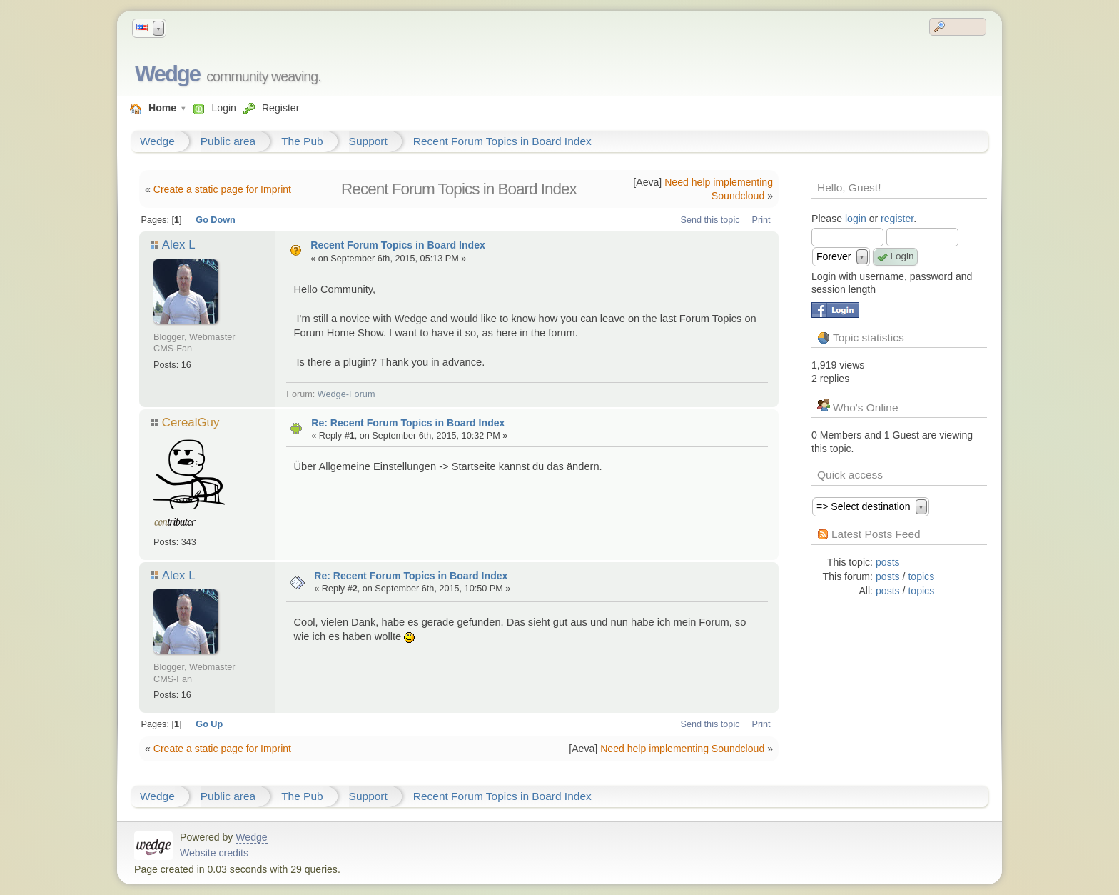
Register (280, 108)
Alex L (178, 244)
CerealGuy (191, 422)
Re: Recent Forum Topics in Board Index (408, 423)
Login (223, 108)
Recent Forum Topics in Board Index (502, 141)
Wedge (167, 73)
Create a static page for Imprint (222, 189)
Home (162, 108)
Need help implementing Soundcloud (682, 748)
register (897, 218)
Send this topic (710, 220)
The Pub (302, 141)
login (855, 218)
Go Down (216, 220)
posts (888, 562)
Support (368, 141)
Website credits (214, 853)
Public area (228, 141)
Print (761, 220)
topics (921, 576)
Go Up (209, 724)
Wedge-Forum (346, 394)
